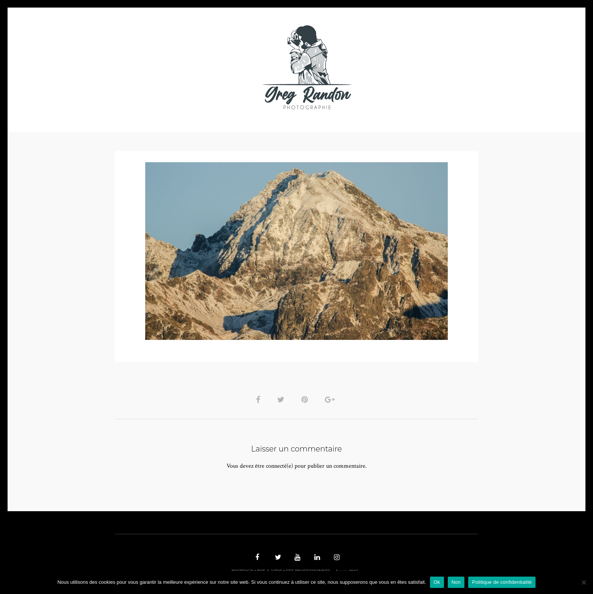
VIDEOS (200, 67)
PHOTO (163, 67)
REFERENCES (427, 67)
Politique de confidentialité (502, 582)
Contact (384, 67)
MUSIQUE (236, 67)
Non (456, 582)
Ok (437, 582)
